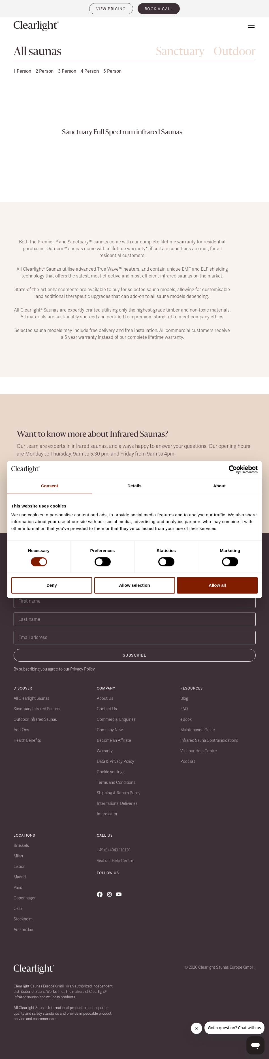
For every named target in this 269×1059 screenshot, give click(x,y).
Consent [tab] (49, 485)
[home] (36, 26)
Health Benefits (27, 740)
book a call (159, 9)
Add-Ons (21, 729)
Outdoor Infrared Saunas (35, 719)
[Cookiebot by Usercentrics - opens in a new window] (233, 469)
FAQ (184, 708)
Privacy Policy (82, 669)
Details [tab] (134, 485)
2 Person (45, 71)
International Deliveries (117, 803)
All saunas (37, 52)
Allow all (217, 585)
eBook (186, 719)
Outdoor (235, 52)
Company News (111, 729)
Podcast (187, 761)
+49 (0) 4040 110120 (114, 850)
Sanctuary (180, 52)
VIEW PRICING (111, 9)
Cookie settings (111, 771)
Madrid (20, 877)
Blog (184, 698)
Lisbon (19, 866)
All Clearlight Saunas (31, 698)
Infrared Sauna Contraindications (209, 740)
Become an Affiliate (114, 740)
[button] (250, 25)
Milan (18, 856)
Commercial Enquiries (116, 719)
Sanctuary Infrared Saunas (37, 708)
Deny (51, 585)
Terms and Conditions (116, 782)
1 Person (22, 71)
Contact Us (107, 708)
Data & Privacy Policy (115, 761)
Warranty (105, 750)
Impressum (107, 813)
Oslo (18, 908)
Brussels (21, 845)
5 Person (112, 71)
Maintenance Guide (197, 729)
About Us (105, 698)
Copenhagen (25, 898)
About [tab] (219, 485)
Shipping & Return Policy (118, 792)
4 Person (90, 71)
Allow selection (134, 585)
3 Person (67, 71)
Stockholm (23, 919)
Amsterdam (24, 929)
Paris (18, 887)
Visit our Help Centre (198, 750)
